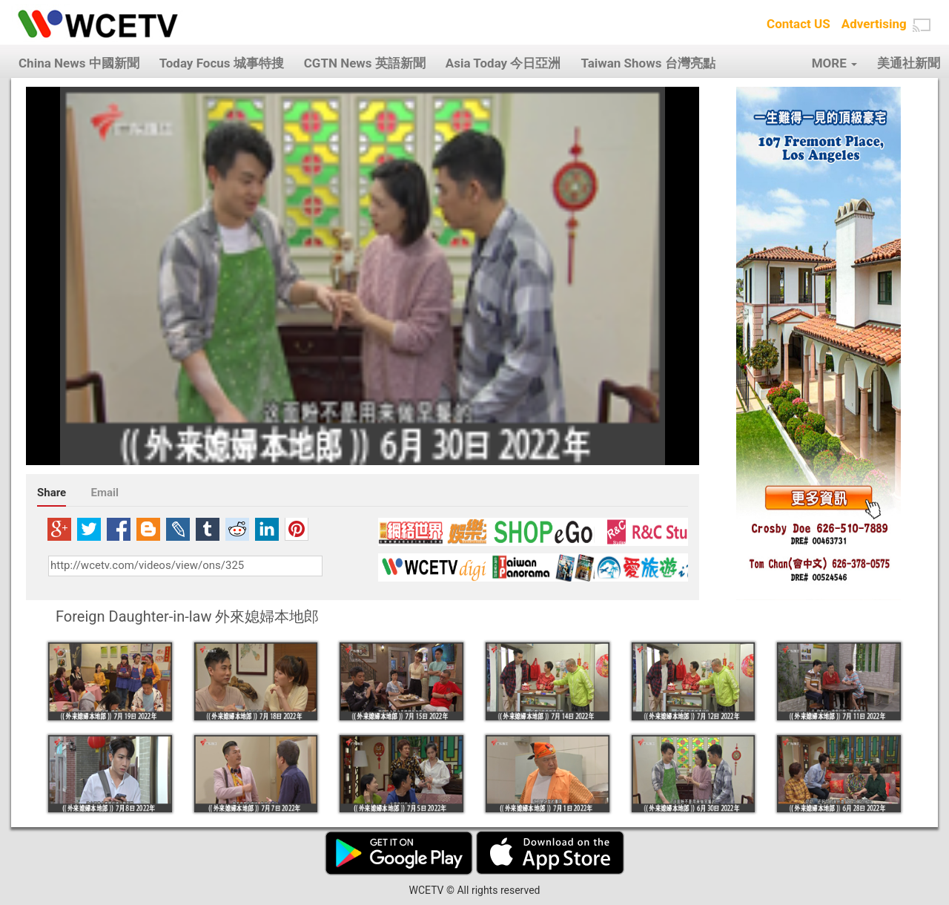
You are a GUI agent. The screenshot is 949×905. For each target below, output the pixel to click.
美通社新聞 (908, 63)
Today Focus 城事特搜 (221, 63)
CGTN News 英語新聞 (365, 63)
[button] (921, 25)
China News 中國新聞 (79, 63)
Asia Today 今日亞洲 (503, 63)
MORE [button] (834, 63)
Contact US (798, 23)
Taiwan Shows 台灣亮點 (648, 63)
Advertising (874, 23)
